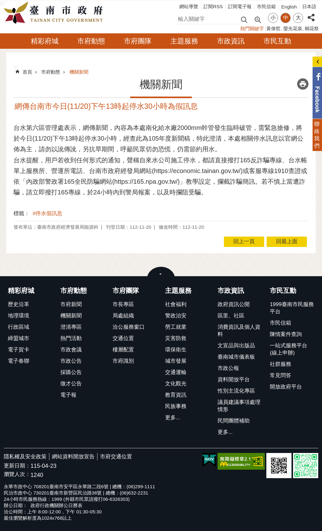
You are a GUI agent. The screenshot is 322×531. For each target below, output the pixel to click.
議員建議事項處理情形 (239, 405)
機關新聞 (78, 72)
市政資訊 (231, 41)
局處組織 (123, 316)
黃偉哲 (273, 28)
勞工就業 (175, 327)
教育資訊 (175, 395)
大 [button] (298, 18)
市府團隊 (138, 41)
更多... (172, 418)
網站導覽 (188, 6)
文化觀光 (175, 384)
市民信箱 (266, 6)
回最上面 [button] (286, 241)
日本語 (309, 6)
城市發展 (175, 361)
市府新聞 (71, 304)
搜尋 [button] (244, 19)
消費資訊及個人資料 (239, 330)
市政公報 (228, 368)
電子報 (68, 395)
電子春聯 (18, 361)
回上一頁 (244, 241)
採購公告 (71, 372)
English (289, 6)
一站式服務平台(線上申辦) (288, 349)
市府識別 (123, 361)
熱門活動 (71, 338)
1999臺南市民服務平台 (292, 308)
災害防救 (175, 338)
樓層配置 (123, 350)
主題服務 (184, 41)
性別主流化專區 (236, 391)
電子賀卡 (18, 350)
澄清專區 (71, 327)
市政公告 (71, 361)
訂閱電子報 (240, 6)
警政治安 (175, 316)
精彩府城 (44, 41)
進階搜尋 (257, 19)
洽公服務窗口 (129, 327)
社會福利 (175, 304)
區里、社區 (231, 316)
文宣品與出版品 (236, 346)
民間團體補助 (234, 421)
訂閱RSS (213, 6)
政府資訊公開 (234, 304)
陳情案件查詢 (286, 334)
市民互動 (277, 41)
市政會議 (71, 350)
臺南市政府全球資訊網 (55, 12)
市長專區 (123, 304)
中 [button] (285, 18)
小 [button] (273, 18)
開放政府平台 (286, 387)
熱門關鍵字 (252, 28)
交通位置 (123, 338)
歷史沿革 (18, 304)
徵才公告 (71, 384)
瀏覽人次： (17, 474)
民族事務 (175, 406)
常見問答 (280, 375)
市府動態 (91, 41)
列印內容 (302, 84)
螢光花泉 (292, 28)
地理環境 (18, 316)
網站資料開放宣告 (73, 457)
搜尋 (180, 18)
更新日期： (17, 466)
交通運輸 (175, 372)
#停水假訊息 (47, 213)
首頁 (27, 72)
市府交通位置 (116, 457)
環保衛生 (175, 350)
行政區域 (18, 327)
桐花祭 (312, 28)
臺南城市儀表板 (236, 357)
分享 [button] (311, 14)
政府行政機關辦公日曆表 (56, 505)
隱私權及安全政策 (25, 457)
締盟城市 (18, 338)
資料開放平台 (234, 380)
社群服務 (280, 364)
